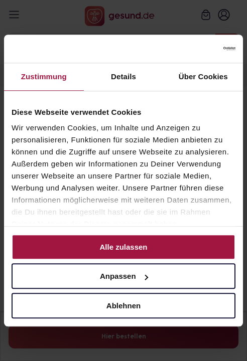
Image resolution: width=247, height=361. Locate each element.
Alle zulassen (123, 247)
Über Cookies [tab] (203, 76)
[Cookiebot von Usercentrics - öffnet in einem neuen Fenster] (191, 48)
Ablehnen (123, 305)
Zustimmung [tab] (44, 76)
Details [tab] (123, 76)
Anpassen (124, 276)
